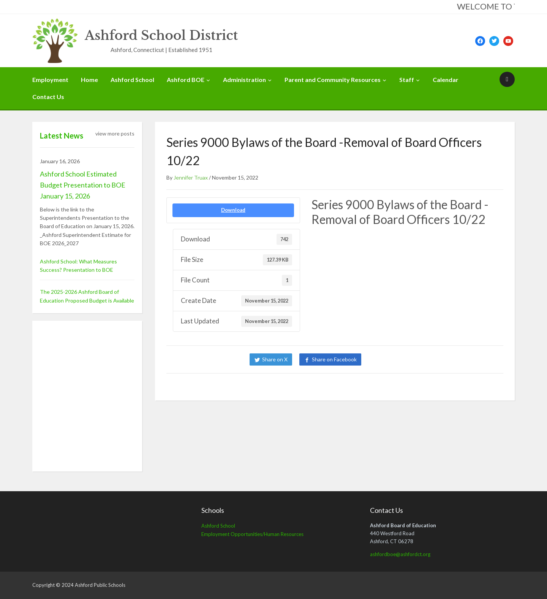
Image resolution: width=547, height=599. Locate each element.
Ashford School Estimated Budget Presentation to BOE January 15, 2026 (82, 185)
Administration (244, 79)
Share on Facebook (334, 359)
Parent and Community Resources (333, 79)
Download (233, 210)
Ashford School (132, 79)
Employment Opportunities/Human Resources (252, 534)
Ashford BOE (185, 79)
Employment (50, 79)
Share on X (275, 359)
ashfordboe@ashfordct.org (400, 554)
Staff (406, 79)
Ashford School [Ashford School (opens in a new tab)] (218, 526)
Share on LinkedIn (394, 359)
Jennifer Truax (191, 177)
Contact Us (48, 96)
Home (89, 79)
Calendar (445, 79)
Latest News (61, 135)
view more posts (114, 133)
